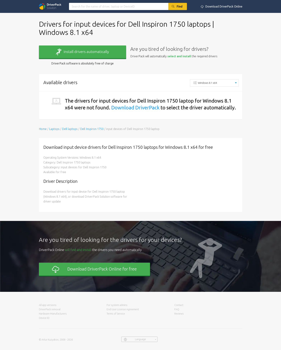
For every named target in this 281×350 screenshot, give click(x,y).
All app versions (47, 305)
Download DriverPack (135, 107)
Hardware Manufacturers (53, 313)
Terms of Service (116, 313)
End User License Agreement (123, 309)
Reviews (179, 313)
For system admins (117, 305)
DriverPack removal (49, 309)
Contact (178, 305)
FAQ (176, 309)
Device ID (44, 318)
